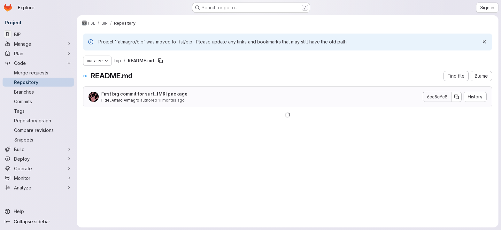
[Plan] (38, 53)
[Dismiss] (484, 42)
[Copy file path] (160, 61)
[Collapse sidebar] (38, 221)
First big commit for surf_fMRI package (144, 93)
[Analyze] (38, 187)
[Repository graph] (38, 120)
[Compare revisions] (38, 130)
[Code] (38, 62)
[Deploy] (38, 158)
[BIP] (38, 34)
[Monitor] (38, 177)
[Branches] (38, 91)
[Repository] (38, 82)
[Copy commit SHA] (456, 97)
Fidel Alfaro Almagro (120, 100)
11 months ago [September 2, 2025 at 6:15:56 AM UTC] (171, 100)
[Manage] (38, 43)
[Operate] (38, 168)
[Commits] (38, 101)
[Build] (38, 149)
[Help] (38, 211)
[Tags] (38, 110)
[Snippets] (38, 139)
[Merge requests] (38, 72)
